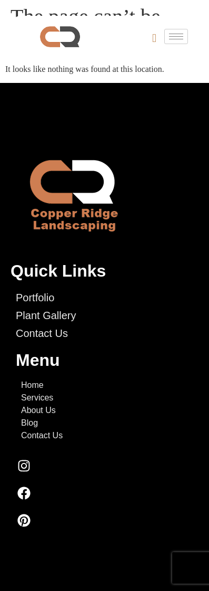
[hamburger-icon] (176, 36)
